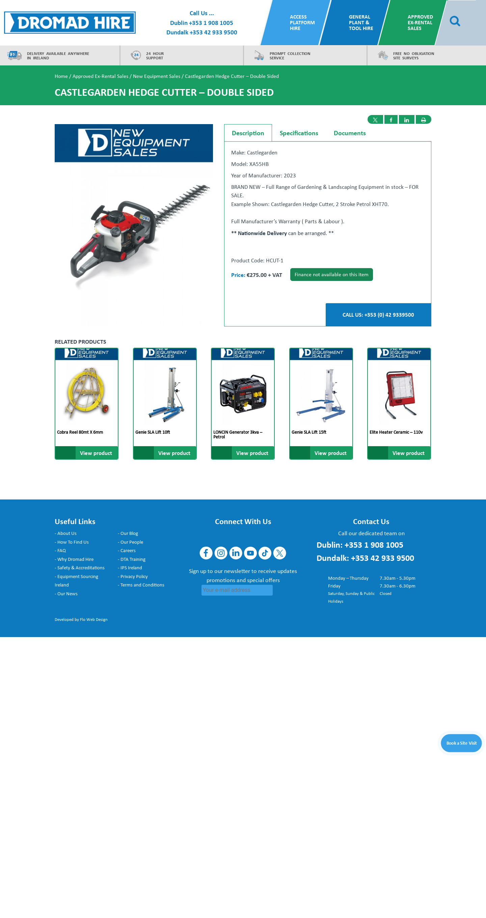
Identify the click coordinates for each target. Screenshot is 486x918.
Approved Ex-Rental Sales (420, 22)
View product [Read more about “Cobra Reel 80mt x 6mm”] (96, 453)
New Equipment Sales (156, 76)
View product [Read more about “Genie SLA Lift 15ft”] (331, 453)
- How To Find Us (72, 542)
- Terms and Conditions (141, 584)
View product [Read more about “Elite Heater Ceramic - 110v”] (409, 453)
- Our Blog (128, 533)
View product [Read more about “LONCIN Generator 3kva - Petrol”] (252, 453)
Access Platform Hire (302, 22)
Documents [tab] (350, 132)
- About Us (66, 533)
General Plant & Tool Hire (361, 22)
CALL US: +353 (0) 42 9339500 (378, 314)
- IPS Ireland (130, 567)
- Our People (130, 542)
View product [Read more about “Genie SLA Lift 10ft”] (174, 453)
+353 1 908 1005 (211, 22)
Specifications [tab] (299, 132)
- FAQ (60, 550)
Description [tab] (248, 132)
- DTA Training (131, 559)
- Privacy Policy (133, 576)
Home (61, 76)
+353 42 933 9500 (213, 32)
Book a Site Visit (462, 743)
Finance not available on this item (332, 274)
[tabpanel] (327, 215)
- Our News (66, 593)
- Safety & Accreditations (80, 567)
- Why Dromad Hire (74, 559)
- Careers (127, 550)
